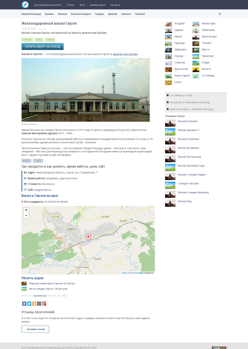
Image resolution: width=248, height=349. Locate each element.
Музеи (178, 36)
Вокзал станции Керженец (193, 192)
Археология (181, 69)
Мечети (206, 69)
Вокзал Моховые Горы (191, 165)
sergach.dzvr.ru (43, 189)
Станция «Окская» (188, 183)
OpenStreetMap (137, 273)
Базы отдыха (182, 75)
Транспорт (208, 56)
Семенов (126, 14)
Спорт (178, 82)
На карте (115, 5)
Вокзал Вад (184, 201)
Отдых (205, 62)
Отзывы (50, 40)
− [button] (26, 215)
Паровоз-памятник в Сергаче (46, 283)
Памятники (208, 29)
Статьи (70, 5)
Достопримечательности (48, 5)
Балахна (62, 14)
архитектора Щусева (125, 54)
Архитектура (39, 295)
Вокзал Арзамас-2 (188, 130)
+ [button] (26, 210)
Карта (39, 40)
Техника (206, 43)
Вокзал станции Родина (192, 174)
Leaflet (124, 273)
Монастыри (208, 23)
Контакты (27, 40)
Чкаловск (140, 14)
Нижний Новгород (31, 14)
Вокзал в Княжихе (188, 139)
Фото (82, 5)
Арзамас (49, 14)
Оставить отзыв (35, 329)
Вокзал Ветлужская (189, 156)
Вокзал (26, 160)
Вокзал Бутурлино (188, 147)
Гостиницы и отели (179, 95)
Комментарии (97, 5)
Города (179, 56)
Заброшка (180, 49)
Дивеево (112, 14)
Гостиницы (208, 75)
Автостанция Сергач (41, 288)
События (180, 62)
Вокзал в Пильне (188, 121)
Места (205, 49)
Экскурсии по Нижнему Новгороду (188, 102)
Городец (99, 14)
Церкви (179, 29)
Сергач (38, 160)
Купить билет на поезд (42, 46)
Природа (180, 43)
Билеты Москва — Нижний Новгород (190, 109)
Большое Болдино (81, 14)
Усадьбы (180, 23)
